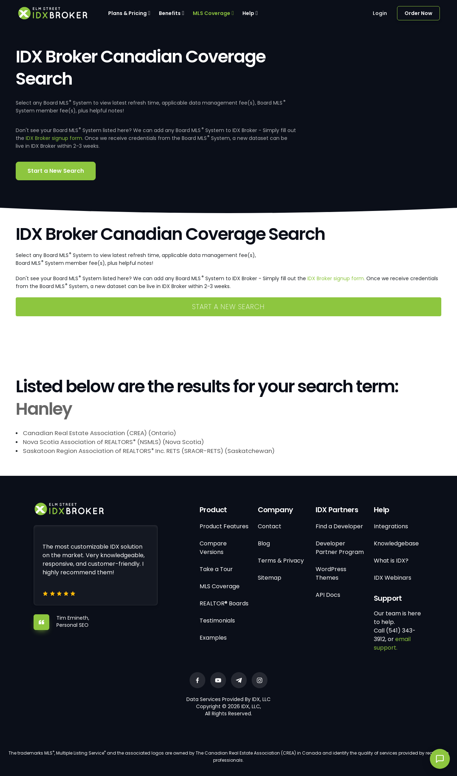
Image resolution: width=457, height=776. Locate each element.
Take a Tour (216, 569)
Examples (213, 638)
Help (248, 13)
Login (380, 13)
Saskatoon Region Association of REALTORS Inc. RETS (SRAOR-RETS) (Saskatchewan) (149, 451)
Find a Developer (339, 526)
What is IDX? (391, 560)
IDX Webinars (392, 578)
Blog (264, 543)
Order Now (418, 13)
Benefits (170, 13)
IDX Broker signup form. (54, 138)
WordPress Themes (331, 573)
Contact (269, 526)
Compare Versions (213, 547)
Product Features (224, 526)
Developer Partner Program (340, 547)
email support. (392, 643)
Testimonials (217, 620)
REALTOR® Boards (224, 603)
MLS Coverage (211, 13)
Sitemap (269, 578)
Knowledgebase (396, 543)
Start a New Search (55, 171)
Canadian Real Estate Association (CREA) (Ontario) (99, 433)
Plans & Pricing (127, 13)
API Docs (328, 595)
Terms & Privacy (281, 560)
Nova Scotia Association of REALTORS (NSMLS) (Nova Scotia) (113, 442)
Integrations (391, 526)
